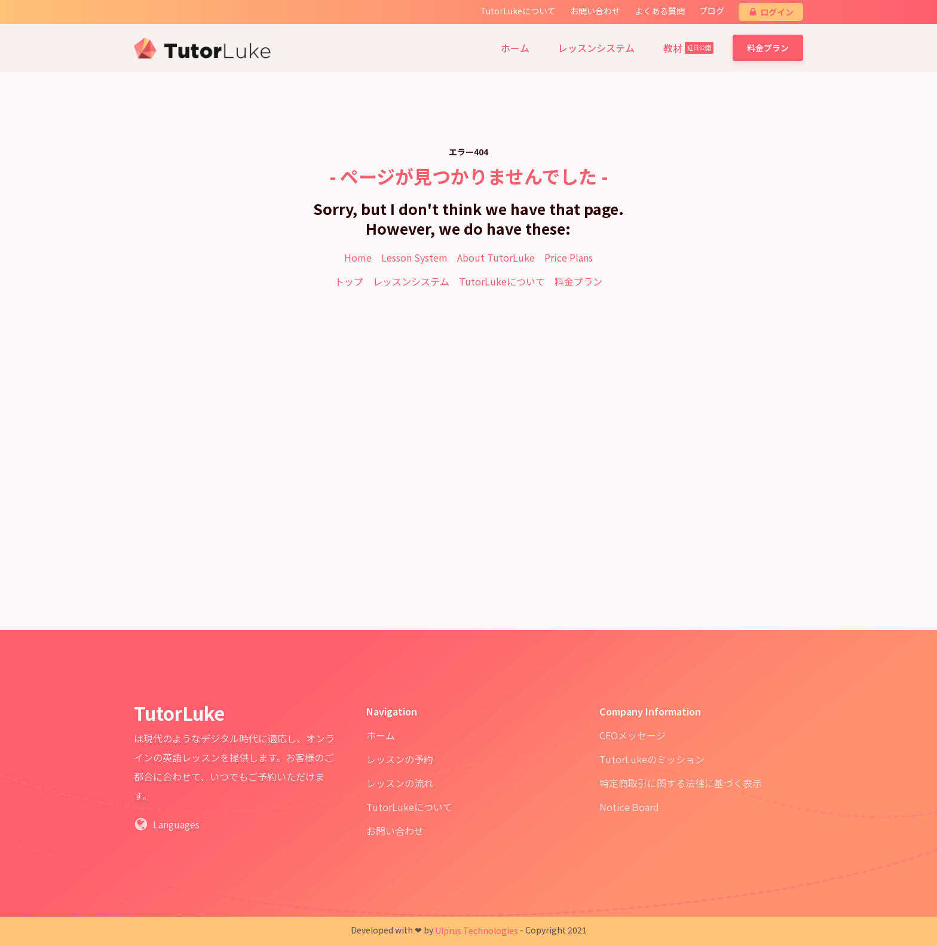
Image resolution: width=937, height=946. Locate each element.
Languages (176, 824)
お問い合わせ (395, 831)
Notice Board (629, 807)
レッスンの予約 (399, 759)
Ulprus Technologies (476, 930)
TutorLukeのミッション (652, 759)
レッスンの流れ (399, 783)
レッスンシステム (411, 281)
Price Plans (568, 257)
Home (358, 257)
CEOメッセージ (632, 735)
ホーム (380, 735)
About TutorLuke (496, 257)
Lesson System (414, 257)
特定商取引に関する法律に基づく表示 (680, 783)
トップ (349, 281)
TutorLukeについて (502, 281)
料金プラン (768, 48)
